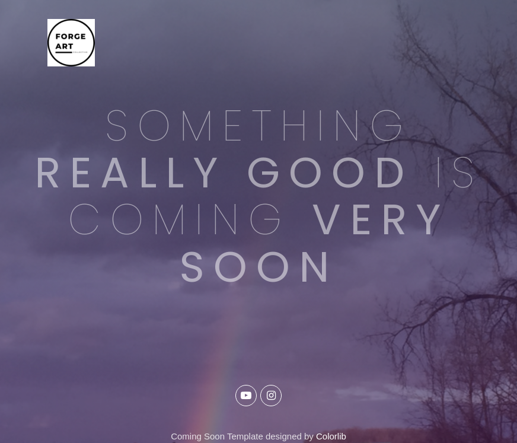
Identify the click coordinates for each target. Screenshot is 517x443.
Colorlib (331, 436)
